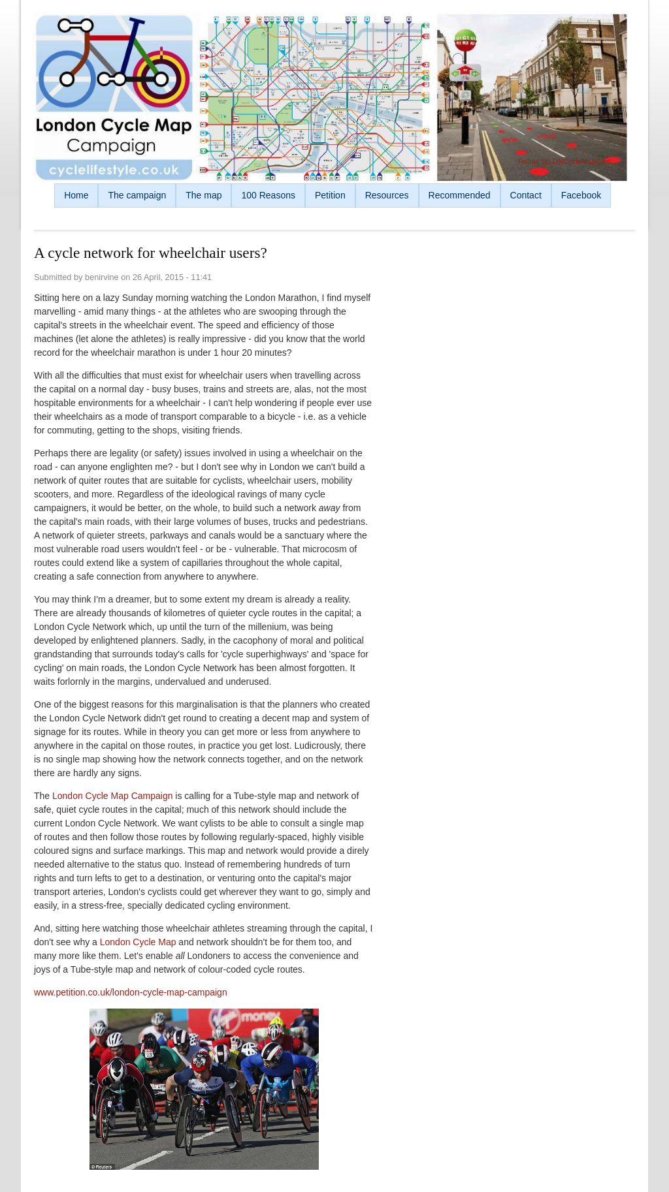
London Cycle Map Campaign (112, 796)
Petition (330, 195)
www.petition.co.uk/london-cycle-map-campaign (130, 992)
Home (76, 195)
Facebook (581, 195)
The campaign (137, 195)
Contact (526, 195)
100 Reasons (268, 195)
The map (203, 195)
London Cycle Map (138, 942)
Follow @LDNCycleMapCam (565, 161)
